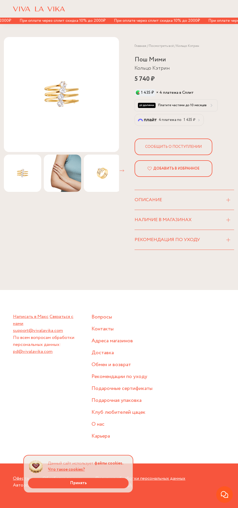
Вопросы (102, 317)
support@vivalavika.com (38, 330)
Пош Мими (150, 59)
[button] (122, 171)
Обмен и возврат (111, 364)
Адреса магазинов (112, 341)
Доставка (103, 353)
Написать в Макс (30, 316)
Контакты (103, 329)
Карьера (101, 436)
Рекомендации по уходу (119, 376)
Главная (140, 45)
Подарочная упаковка (117, 400)
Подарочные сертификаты (122, 388)
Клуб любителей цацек (118, 412)
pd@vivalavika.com (33, 351)
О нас (98, 424)
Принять (78, 483)
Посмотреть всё (161, 45)
